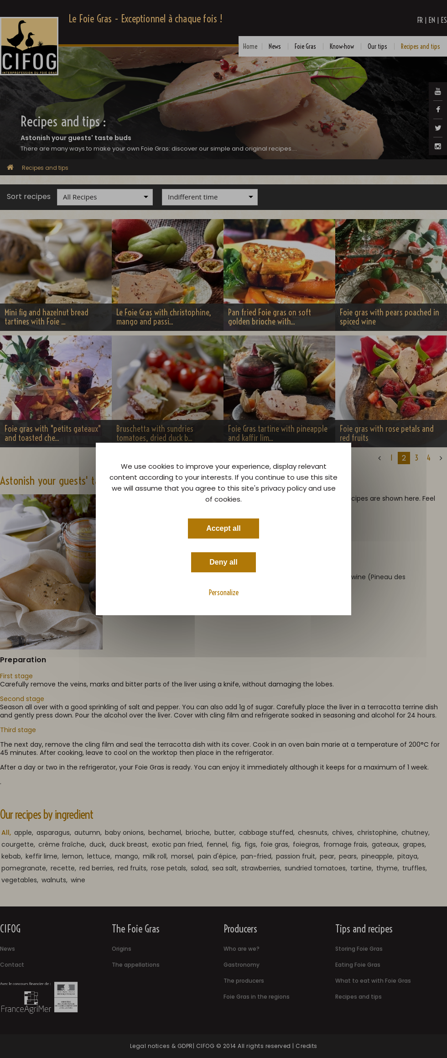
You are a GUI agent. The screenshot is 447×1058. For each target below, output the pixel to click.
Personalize (224, 592)
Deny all (223, 562)
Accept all (223, 528)
